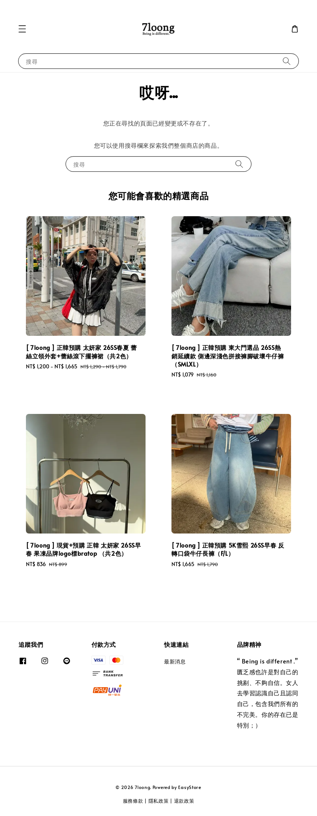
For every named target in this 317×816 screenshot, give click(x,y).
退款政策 (184, 800)
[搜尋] (286, 61)
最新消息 (175, 661)
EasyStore (189, 787)
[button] (22, 29)
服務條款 (133, 800)
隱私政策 (159, 800)
